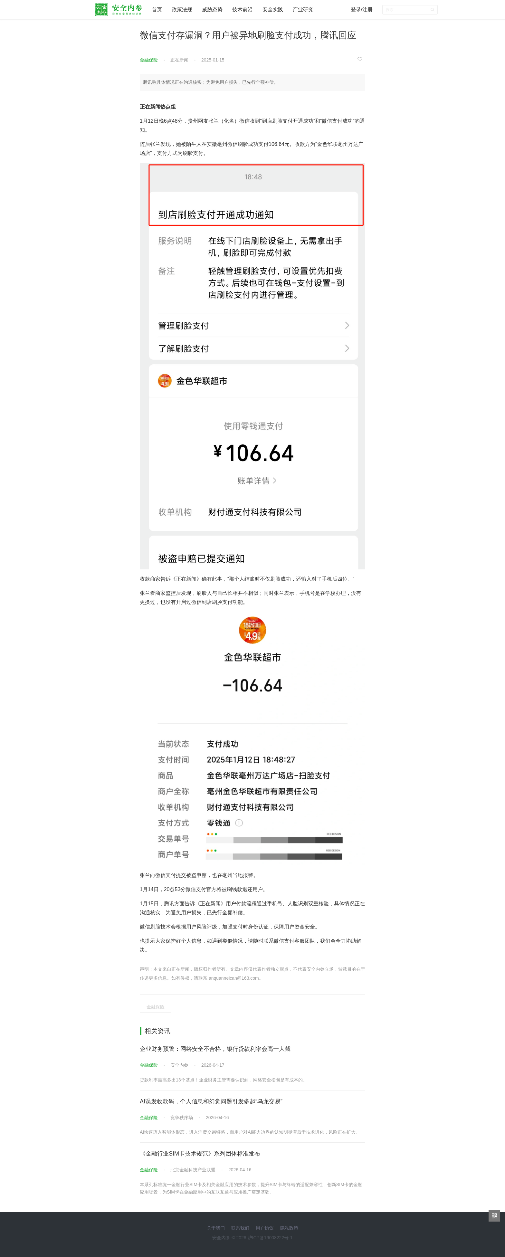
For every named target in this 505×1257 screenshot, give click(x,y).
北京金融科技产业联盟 (192, 1169)
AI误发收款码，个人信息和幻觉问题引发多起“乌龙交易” (211, 1101)
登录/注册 (362, 9)
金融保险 (149, 59)
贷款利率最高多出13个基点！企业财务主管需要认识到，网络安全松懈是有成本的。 (223, 1079)
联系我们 (240, 1228)
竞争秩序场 (181, 1117)
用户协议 (265, 1228)
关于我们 (216, 1228)
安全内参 (179, 1065)
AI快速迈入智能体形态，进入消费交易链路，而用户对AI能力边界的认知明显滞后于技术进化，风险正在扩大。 (250, 1132)
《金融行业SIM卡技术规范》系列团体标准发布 (200, 1153)
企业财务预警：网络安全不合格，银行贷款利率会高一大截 (215, 1049)
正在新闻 (179, 59)
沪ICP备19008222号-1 (270, 1237)
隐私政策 (289, 1228)
